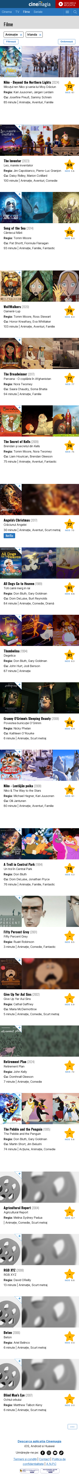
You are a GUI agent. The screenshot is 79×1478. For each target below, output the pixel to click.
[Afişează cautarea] (75, 12)
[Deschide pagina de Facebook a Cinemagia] (43, 1452)
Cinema (7, 12)
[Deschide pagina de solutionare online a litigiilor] (49, 1470)
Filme (26, 12)
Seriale (38, 12)
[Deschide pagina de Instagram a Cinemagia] (49, 1452)
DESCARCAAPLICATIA (70, 4)
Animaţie (12, 34)
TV (17, 12)
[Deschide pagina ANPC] (29, 1470)
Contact (44, 1459)
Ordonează (67, 41)
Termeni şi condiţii (25, 1459)
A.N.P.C (51, 1464)
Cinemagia (39, 4)
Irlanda (32, 34)
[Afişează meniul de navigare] (67, 12)
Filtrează (11, 41)
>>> (72, 1426)
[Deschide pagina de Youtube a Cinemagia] (55, 1452)
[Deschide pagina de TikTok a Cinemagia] (61, 1452)
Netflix (9, 535)
